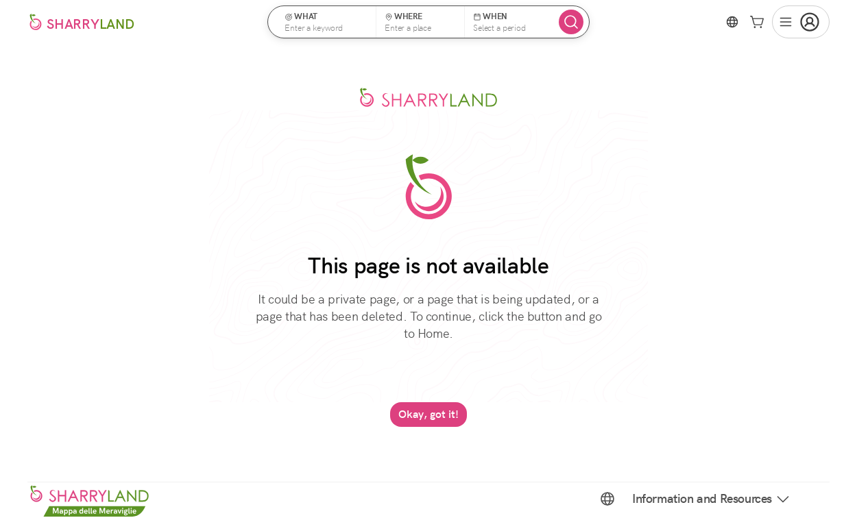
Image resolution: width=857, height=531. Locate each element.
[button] (326, 22)
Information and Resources (711, 499)
